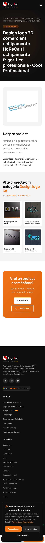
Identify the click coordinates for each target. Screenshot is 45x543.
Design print (7, 423)
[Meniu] (40, 4)
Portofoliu (14, 18)
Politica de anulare (10, 488)
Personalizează (22, 535)
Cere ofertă (22, 300)
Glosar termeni (8, 466)
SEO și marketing (9, 427)
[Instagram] (11, 380)
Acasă (5, 18)
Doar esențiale (31, 529)
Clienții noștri (8, 453)
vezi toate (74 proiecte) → (19, 195)
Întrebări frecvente (10, 462)
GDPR (5, 497)
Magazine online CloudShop (13, 406)
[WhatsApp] (17, 380)
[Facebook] (5, 380)
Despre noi (7, 445)
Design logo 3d (27, 18)
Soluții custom (10, 410)
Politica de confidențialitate (13, 479)
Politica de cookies (10, 484)
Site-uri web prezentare (12, 402)
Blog (4, 458)
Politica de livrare (9, 492)
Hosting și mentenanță (11, 432)
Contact (6, 471)
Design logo (7, 415)
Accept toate (13, 529)
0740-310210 (22, 308)
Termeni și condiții (10, 475)
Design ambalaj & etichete (13, 419)
